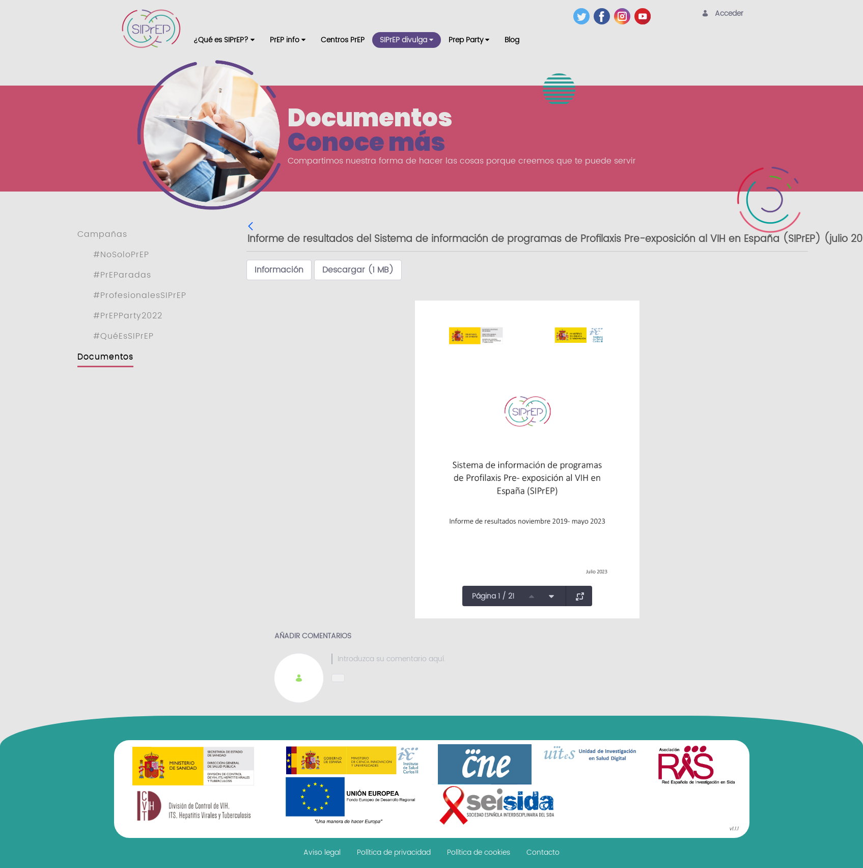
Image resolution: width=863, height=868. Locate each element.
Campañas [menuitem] (102, 234)
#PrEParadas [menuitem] (122, 275)
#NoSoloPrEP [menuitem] (121, 254)
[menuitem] (224, 40)
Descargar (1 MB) (358, 270)
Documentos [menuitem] (105, 356)
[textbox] (555, 659)
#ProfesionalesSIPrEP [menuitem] (139, 295)
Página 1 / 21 (493, 596)
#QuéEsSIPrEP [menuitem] (123, 336)
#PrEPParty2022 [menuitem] (127, 315)
